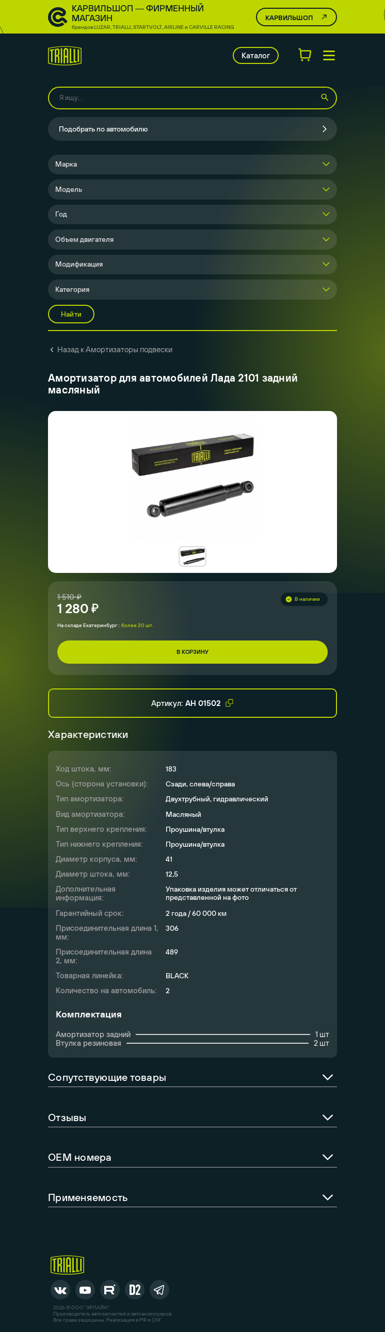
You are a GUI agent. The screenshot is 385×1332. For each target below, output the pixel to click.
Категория (72, 289)
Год (61, 214)
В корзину (192, 652)
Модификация (79, 264)
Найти (71, 314)
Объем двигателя (84, 239)
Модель (68, 189)
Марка (66, 164)
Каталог (256, 55)
